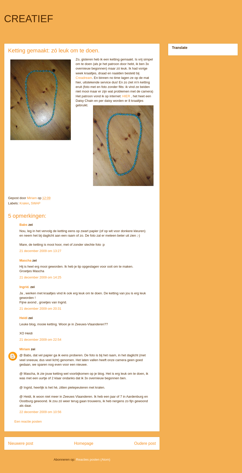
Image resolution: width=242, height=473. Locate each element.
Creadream (84, 78)
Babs (23, 225)
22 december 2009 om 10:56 (40, 412)
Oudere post (145, 443)
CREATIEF (28, 18)
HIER (126, 96)
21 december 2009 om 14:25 (40, 277)
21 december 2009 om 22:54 (40, 339)
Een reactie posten (28, 421)
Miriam (24, 349)
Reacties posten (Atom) (93, 459)
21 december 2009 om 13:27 (40, 251)
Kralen (24, 203)
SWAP (35, 203)
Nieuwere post (20, 443)
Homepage (83, 443)
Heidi (23, 318)
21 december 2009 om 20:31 (40, 308)
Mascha (25, 260)
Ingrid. (24, 287)
